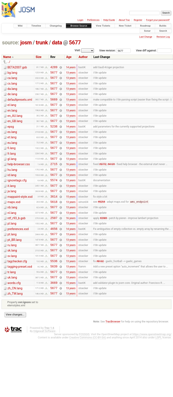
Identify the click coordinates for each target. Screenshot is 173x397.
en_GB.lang (14, 127)
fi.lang (11, 157)
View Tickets (103, 25)
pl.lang (11, 242)
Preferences (93, 20)
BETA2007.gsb (17, 67)
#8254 (101, 218)
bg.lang (12, 73)
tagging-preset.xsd (19, 290)
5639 (53, 290)
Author (83, 57)
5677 (75, 43)
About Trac (124, 20)
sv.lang (12, 278)
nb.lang (12, 224)
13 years (70, 73)
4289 (53, 68)
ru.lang (12, 266)
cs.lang (12, 85)
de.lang (12, 97)
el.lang (11, 109)
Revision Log (163, 36)
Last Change (145, 36)
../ (8, 62)
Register (138, 20)
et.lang (11, 145)
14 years (70, 67)
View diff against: (154, 50)
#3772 (102, 176)
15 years (70, 212)
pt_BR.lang (14, 260)
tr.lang (11, 296)
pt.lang (12, 254)
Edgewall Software (44, 358)
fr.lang (11, 163)
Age (68, 57)
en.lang (12, 115)
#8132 (100, 284)
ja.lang (11, 206)
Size (38, 57)
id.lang (11, 187)
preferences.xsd (18, 248)
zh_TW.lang (15, 320)
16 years (70, 176)
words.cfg (14, 308)
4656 (53, 248)
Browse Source (78, 25)
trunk (42, 43)
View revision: (107, 50)
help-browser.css (18, 175)
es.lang (12, 139)
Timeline (36, 25)
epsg (10, 133)
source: (10, 43)
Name (7, 57)
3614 (53, 212)
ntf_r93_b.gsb (16, 236)
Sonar (147, 30)
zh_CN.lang (14, 314)
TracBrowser (113, 348)
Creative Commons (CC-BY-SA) (87, 364)
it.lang (11, 200)
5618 (53, 218)
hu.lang (12, 182)
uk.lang (12, 302)
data (57, 43)
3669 (53, 309)
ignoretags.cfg (17, 193)
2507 (53, 236)
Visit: (78, 50)
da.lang (12, 91)
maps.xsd (13, 218)
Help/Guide (109, 20)
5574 (53, 194)
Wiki (20, 25)
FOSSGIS (84, 361)
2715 (53, 176)
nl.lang (11, 230)
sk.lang (12, 272)
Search (163, 30)
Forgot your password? (158, 20)
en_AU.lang (14, 121)
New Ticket (125, 25)
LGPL (158, 364)
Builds (162, 25)
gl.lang (11, 169)
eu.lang (12, 151)
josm (26, 43)
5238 (53, 134)
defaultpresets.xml (19, 103)
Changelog (56, 25)
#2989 (103, 236)
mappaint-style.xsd (20, 212)
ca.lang (12, 79)
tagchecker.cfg (17, 284)
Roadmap (145, 25)
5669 (53, 104)
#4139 (111, 176)
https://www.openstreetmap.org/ (152, 361)
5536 (53, 285)
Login (80, 20)
